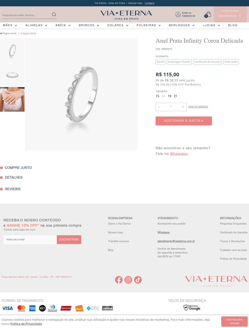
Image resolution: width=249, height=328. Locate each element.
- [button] (159, 107)
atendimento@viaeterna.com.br (176, 241)
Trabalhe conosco (118, 241)
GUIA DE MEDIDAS (198, 106)
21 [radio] (175, 96)
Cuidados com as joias (233, 250)
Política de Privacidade (233, 259)
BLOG (233, 25)
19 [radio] (169, 96)
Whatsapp (164, 232)
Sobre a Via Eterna (119, 224)
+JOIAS (209, 25)
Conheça (149, 3)
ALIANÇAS (34, 25)
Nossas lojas (115, 232)
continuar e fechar (234, 321)
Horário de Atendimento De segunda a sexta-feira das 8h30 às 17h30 (173, 253)
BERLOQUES (179, 25)
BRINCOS (87, 25)
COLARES (115, 25)
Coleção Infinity (28, 34)
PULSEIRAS (146, 25)
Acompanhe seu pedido (172, 224)
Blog (110, 250)
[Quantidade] (171, 107)
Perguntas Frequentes (233, 224)
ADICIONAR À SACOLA (184, 120)
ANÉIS (61, 25)
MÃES (8, 25)
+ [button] (183, 106)
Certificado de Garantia (234, 232)
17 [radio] (163, 96)
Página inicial (9, 34)
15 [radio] (157, 96)
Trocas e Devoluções (232, 241)
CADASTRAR (69, 239)
